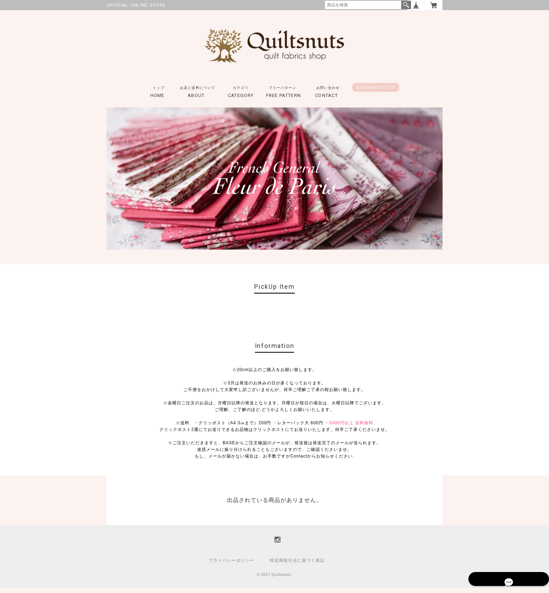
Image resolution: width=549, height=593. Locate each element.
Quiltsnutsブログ (376, 92)
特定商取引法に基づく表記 (297, 565)
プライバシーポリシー (231, 565)
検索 (406, 5)
